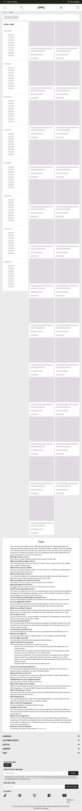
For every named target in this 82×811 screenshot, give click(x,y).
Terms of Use (31, 778)
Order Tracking (10, 2)
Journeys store (41, 729)
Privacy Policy (40, 778)
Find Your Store (9, 783)
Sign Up (7, 765)
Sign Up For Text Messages (13, 769)
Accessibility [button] (73, 2)
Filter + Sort (15, 24)
